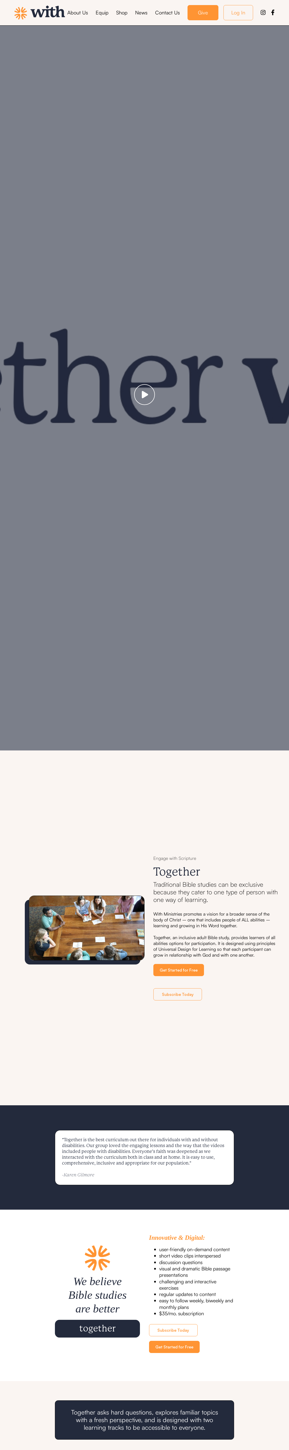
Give (203, 12)
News (141, 12)
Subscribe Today (178, 994)
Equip (102, 12)
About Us (77, 12)
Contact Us (167, 12)
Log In (238, 12)
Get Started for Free (179, 970)
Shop (122, 12)
